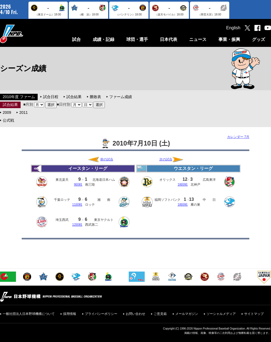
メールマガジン (186, 314)
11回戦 (77, 205)
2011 (23, 112)
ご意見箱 (160, 314)
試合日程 (50, 97)
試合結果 (74, 97)
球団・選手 (137, 39)
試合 (76, 39)
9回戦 (78, 184)
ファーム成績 (120, 97)
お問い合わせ (135, 314)
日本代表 (168, 39)
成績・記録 (103, 39)
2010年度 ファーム (19, 97)
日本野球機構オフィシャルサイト (25, 34)
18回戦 (183, 184)
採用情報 (69, 314)
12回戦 (77, 225)
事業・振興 (229, 39)
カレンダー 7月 (238, 137)
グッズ (258, 39)
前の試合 (106, 159)
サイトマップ (254, 314)
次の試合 (165, 159)
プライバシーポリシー (101, 314)
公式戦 (8, 120)
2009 (7, 112)
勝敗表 (95, 97)
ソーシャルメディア (221, 314)
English (233, 27)
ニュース (198, 39)
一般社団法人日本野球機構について (29, 314)
